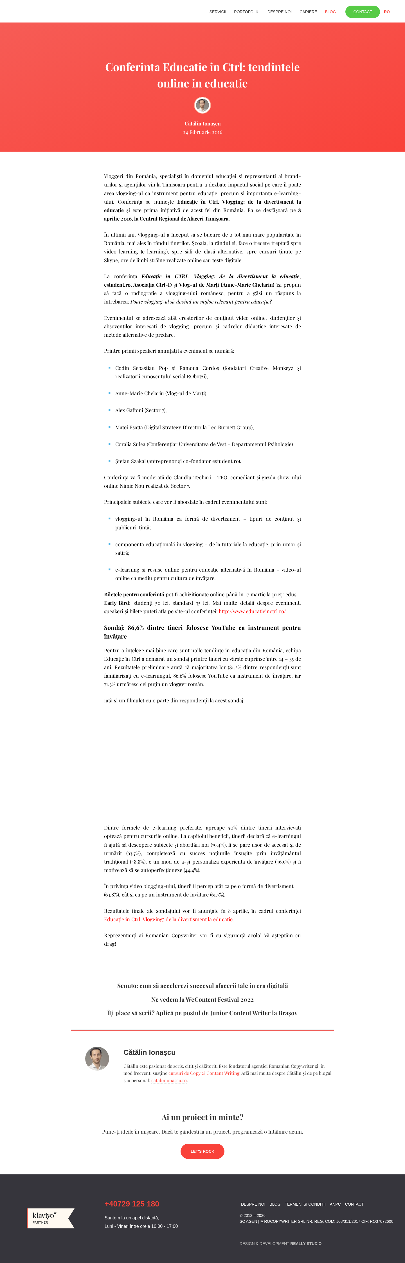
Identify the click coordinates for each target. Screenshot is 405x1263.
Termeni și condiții (305, 1204)
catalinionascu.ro (169, 1080)
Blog (330, 12)
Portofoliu (247, 12)
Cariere (308, 12)
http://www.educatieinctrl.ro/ (252, 611)
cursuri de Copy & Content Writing (203, 1073)
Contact (362, 12)
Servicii (218, 12)
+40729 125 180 (132, 1204)
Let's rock (202, 1151)
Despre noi (279, 12)
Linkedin (252, 1231)
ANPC (335, 1204)
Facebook (243, 1231)
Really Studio (305, 1243)
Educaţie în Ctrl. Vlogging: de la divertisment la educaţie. (169, 919)
